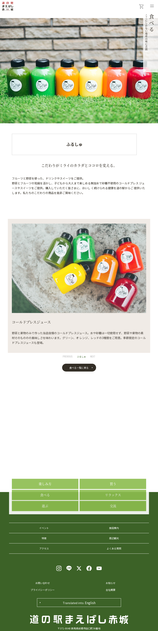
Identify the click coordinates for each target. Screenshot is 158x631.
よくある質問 (114, 548)
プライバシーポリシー (43, 589)
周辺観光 (114, 538)
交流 (113, 521)
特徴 (44, 538)
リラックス (113, 510)
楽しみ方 (45, 499)
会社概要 (110, 589)
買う (113, 499)
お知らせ (110, 583)
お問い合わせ (42, 583)
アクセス (44, 548)
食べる (45, 510)
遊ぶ (45, 521)
